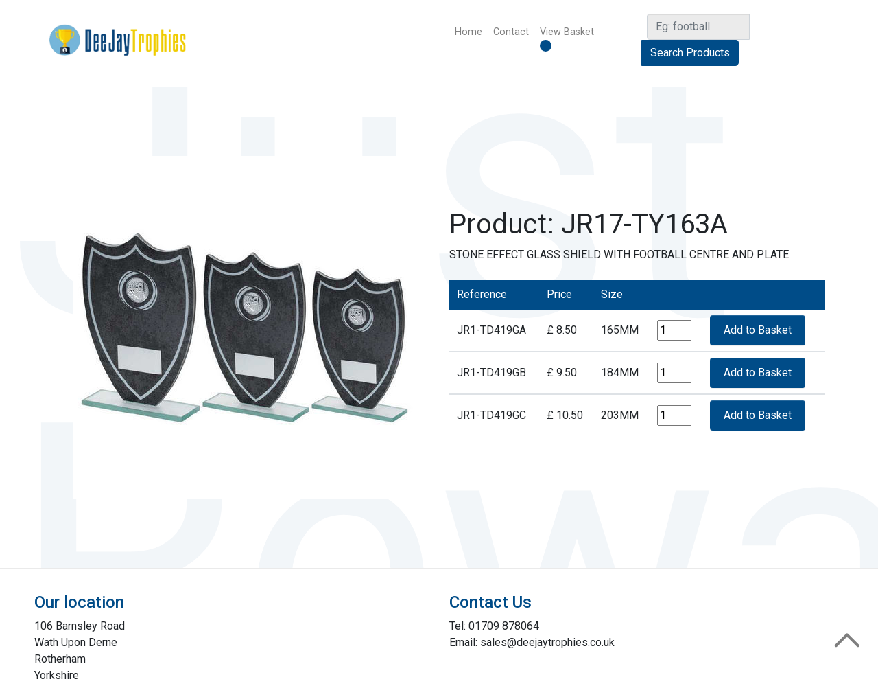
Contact (511, 32)
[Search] (698, 27)
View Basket (567, 39)
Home (471, 31)
